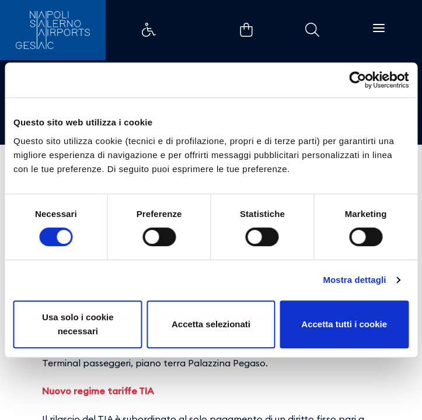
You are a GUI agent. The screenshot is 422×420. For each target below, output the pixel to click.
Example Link (149, 30)
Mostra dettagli (354, 280)
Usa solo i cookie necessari (78, 324)
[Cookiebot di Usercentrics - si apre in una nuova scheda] (357, 80)
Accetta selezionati (211, 324)
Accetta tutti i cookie (344, 324)
